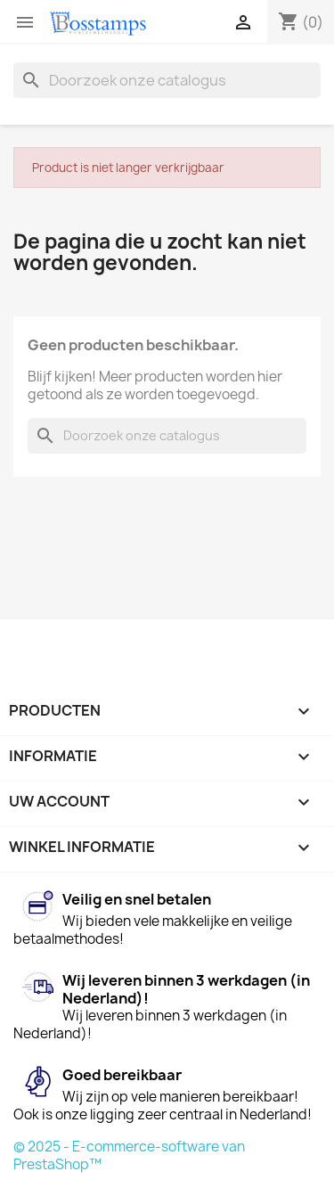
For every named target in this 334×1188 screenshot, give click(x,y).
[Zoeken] (167, 80)
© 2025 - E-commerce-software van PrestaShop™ (129, 1155)
